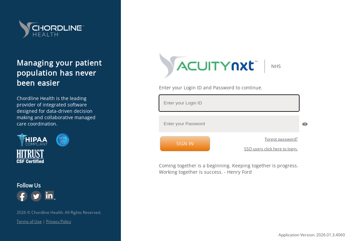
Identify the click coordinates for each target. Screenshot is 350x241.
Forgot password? (281, 139)
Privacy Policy (58, 221)
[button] (304, 122)
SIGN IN (184, 143)
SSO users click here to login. (271, 149)
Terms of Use (29, 221)
